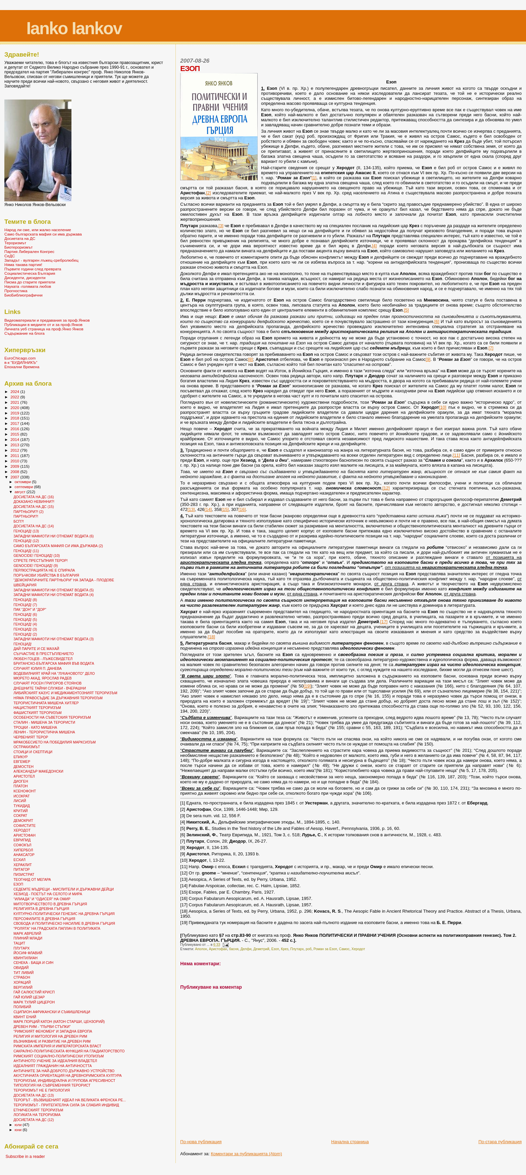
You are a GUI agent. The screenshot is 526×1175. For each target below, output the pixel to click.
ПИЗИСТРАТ (23, 874)
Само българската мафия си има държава (43, 234)
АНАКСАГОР (24, 855)
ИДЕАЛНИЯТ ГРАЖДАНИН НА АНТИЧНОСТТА (52, 1066)
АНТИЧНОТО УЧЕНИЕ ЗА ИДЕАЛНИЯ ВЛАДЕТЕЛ (55, 1061)
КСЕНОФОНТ (24, 791)
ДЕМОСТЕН (23, 767)
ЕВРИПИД (22, 840)
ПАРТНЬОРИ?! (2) (28, 512)
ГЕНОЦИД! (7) (25, 605)
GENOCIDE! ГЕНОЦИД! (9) (35, 566)
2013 (15, 445)
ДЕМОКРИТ (23, 821)
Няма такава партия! (23, 264)
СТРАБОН (21, 977)
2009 (15, 466)
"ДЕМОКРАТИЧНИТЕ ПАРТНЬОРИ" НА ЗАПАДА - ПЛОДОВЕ (63, 580)
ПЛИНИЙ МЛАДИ (27, 938)
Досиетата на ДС (19, 238)
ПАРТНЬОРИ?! (25, 516)
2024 (15, 391)
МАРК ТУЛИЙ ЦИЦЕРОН (34, 1002)
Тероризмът (15, 243)
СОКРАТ (20, 815)
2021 (15, 402)
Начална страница (350, 1141)
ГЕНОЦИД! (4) (25, 624)
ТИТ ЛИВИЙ (23, 973)
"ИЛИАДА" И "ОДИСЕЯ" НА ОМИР (41, 899)
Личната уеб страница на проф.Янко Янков (43, 329)
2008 (15, 471)
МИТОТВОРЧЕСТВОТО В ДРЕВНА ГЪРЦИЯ (50, 904)
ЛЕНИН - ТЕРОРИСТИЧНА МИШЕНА (44, 732)
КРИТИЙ (20, 811)
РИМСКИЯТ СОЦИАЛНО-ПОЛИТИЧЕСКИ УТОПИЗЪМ (58, 1056)
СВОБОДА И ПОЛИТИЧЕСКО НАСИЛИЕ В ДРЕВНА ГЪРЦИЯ (64, 923)
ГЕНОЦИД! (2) (25, 634)
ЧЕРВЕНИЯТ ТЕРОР (30, 737)
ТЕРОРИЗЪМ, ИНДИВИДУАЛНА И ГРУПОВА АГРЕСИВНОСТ (64, 1081)
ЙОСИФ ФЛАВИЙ (27, 953)
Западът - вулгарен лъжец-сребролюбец (41, 260)
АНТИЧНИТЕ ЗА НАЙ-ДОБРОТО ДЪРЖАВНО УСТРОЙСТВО (63, 1071)
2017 (15, 423)
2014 (15, 439)
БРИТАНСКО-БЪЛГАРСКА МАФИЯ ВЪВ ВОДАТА (53, 663)
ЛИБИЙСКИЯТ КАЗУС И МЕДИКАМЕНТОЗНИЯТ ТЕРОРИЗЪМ (65, 693)
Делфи (246, 949)
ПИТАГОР (21, 869)
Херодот (358, 949)
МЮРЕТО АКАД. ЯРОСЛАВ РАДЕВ (42, 678)
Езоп (275, 949)
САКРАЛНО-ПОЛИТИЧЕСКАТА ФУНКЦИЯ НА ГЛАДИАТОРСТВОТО (68, 1051)
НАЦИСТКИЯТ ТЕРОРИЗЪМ (37, 708)
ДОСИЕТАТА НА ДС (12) (33, 1120)
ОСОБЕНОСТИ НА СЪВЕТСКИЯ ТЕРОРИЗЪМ (52, 717)
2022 (15, 397)
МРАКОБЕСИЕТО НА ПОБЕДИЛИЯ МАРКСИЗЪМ (54, 742)
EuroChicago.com (20, 358)
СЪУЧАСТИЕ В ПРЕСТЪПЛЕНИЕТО (43, 654)
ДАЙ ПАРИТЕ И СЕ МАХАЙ (36, 649)
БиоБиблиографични (23, 295)
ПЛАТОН (20, 786)
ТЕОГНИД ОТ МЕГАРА (32, 879)
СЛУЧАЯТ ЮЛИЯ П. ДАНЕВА (37, 668)
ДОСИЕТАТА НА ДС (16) (33, 497)
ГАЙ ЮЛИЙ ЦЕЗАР (29, 997)
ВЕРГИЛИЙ (23, 987)
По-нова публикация (200, 1141)
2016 (15, 429)
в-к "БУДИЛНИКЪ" (20, 362)
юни (19, 1130)
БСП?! (18, 521)
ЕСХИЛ (19, 860)
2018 (15, 418)
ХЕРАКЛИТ (22, 865)
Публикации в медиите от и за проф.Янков (43, 324)
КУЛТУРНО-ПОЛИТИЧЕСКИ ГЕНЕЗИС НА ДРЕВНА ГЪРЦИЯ (64, 914)
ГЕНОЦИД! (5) (25, 619)
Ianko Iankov (74, 28)
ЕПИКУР (20, 757)
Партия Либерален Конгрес (29, 251)
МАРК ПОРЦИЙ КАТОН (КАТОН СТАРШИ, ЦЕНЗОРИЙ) (59, 1022)
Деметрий (261, 949)
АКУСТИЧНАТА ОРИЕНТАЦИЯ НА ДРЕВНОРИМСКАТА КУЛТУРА (67, 1075)
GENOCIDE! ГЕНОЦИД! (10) (36, 555)
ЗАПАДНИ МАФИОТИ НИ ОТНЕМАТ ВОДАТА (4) (53, 595)
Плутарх (297, 949)
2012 (15, 450)
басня (234, 949)
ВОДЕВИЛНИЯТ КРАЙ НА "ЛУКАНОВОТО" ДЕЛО (54, 673)
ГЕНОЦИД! (22, 644)
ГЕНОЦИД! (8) (25, 600)
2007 (15, 477)
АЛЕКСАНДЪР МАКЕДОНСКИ (38, 771)
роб (309, 949)
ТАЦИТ (19, 943)
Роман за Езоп (325, 949)
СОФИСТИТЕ (24, 826)
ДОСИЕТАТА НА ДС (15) (33, 507)
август (21, 492)
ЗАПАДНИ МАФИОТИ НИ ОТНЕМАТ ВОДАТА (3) (53, 639)
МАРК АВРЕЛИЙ (27, 933)
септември (24, 487)
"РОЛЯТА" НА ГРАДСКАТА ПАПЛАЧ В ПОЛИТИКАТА (56, 928)
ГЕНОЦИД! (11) (26, 551)
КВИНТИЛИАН (25, 958)
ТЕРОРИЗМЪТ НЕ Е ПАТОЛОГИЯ (41, 1090)
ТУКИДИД (21, 806)
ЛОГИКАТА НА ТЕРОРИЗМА (36, 1115)
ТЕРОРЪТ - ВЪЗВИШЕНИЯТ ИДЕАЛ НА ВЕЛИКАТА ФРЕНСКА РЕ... (69, 1100)
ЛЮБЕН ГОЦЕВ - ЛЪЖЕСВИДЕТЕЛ (42, 659)
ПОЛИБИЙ (22, 1007)
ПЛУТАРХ (21, 948)
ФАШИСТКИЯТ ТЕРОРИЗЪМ (37, 713)
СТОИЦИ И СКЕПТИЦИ (32, 752)
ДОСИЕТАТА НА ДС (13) (33, 1095)
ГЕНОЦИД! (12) (26, 541)
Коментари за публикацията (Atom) (246, 1153)
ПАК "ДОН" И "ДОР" (29, 609)
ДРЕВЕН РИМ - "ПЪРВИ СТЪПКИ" (41, 1027)
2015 (15, 434)
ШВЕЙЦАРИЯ (25, 585)
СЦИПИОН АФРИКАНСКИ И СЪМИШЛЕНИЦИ (51, 1012)
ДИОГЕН (20, 781)
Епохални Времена (21, 367)
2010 (15, 461)
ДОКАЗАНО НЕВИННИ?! (33, 502)
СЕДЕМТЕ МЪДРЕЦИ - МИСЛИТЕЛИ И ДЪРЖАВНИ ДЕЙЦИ (63, 889)
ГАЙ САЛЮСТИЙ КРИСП (34, 992)
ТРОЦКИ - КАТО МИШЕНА (35, 727)
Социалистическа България (29, 273)
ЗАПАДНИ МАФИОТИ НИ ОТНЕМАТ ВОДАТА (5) (53, 590)
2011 (15, 455)
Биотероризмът (18, 247)
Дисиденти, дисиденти (25, 277)
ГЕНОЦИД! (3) (25, 629)
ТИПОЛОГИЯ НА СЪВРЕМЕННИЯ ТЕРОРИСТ (52, 1085)
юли (19, 1125)
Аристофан (218, 949)
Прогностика (15, 290)
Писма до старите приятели (29, 282)
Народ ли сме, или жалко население (37, 229)
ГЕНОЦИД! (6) (25, 614)
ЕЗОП (18, 884)
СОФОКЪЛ (22, 845)
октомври (23, 482)
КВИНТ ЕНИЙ (24, 1017)
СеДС (9, 256)
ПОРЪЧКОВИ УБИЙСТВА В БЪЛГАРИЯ (46, 575)
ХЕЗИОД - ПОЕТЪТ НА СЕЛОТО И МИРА (47, 894)
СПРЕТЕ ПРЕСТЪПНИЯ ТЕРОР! (40, 561)
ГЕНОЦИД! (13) (26, 531)
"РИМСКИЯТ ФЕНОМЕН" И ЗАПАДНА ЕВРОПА (52, 1031)
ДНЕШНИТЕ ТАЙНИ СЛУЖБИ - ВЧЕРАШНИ (49, 688)
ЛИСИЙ (19, 801)
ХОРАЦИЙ (22, 982)
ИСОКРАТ (21, 796)
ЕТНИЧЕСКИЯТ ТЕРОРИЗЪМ (38, 1110)
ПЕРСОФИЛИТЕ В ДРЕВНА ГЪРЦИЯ (44, 919)
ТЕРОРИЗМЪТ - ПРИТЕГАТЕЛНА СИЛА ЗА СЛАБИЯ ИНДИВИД (66, 1105)
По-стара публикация (500, 1141)
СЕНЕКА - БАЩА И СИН (33, 963)
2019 (15, 413)
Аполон (201, 949)
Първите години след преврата (32, 269)
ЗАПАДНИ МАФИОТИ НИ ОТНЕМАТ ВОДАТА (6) (53, 536)
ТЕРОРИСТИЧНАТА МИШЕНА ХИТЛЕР (45, 703)
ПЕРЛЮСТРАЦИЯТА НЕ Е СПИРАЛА (44, 570)
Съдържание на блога (24, 333)
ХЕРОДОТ (22, 830)
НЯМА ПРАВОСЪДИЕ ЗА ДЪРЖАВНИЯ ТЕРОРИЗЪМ (58, 698)
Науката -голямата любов (27, 286)
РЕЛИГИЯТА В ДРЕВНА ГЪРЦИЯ (41, 909)
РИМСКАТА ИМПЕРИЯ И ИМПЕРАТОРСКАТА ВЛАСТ (57, 1046)
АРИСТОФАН (24, 835)
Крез (284, 949)
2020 (15, 407)
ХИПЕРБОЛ (23, 850)
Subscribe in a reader (25, 1156)
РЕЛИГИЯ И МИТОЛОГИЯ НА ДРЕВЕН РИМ (50, 1036)
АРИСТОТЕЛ (24, 776)
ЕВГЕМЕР (21, 762)
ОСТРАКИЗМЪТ (26, 747)
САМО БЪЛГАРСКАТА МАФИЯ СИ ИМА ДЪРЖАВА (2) (58, 546)
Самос (344, 949)
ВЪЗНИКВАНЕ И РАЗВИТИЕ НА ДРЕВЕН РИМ (52, 1041)
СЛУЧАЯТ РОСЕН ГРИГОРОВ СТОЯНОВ (47, 683)
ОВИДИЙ (21, 968)
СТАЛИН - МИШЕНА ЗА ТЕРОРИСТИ (44, 722)
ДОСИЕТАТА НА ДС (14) (33, 526)
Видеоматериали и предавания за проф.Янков (47, 320)
